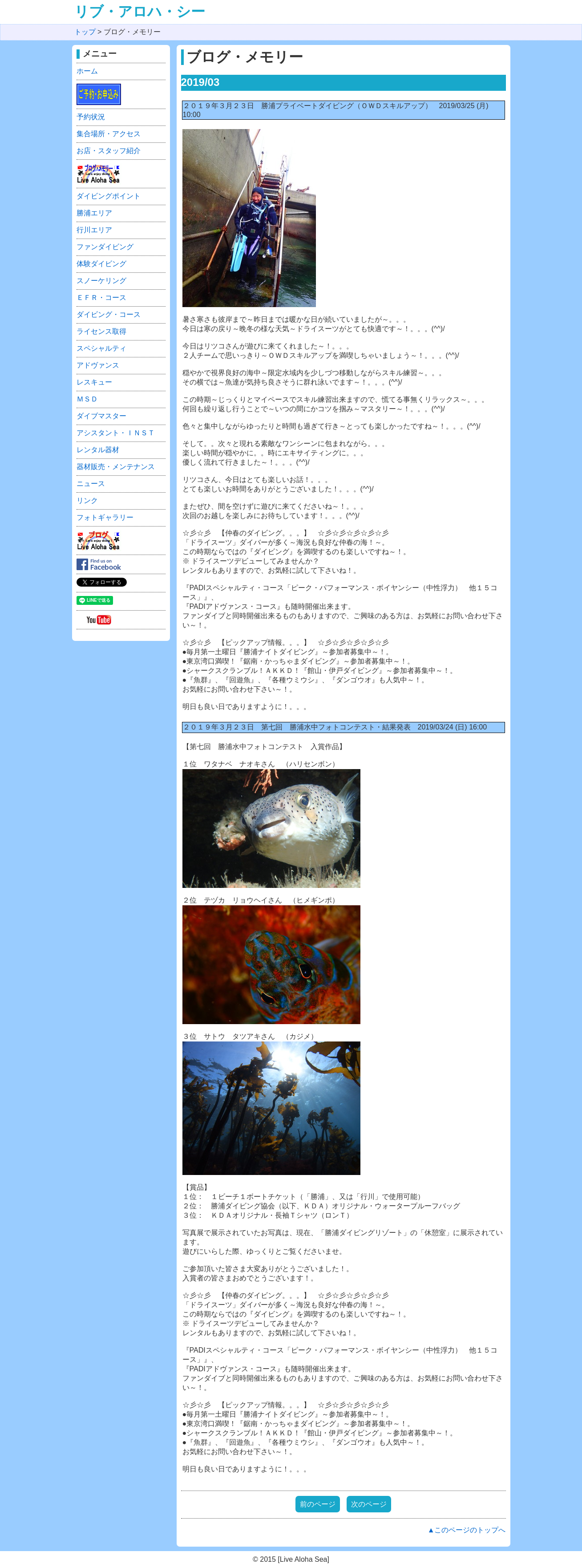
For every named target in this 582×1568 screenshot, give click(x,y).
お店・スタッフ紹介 (109, 150)
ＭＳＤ (87, 399)
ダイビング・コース (109, 314)
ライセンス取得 (101, 331)
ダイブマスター (101, 416)
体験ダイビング (101, 263)
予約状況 (91, 117)
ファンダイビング (105, 247)
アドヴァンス (98, 365)
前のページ (317, 1504)
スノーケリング (101, 280)
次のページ (369, 1504)
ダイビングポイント (109, 196)
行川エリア (94, 230)
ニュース (91, 483)
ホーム (87, 71)
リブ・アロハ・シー (139, 12)
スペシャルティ (101, 348)
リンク (87, 500)
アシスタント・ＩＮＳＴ (116, 433)
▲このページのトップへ (467, 1530)
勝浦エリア (94, 213)
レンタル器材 (98, 450)
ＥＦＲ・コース (101, 297)
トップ (85, 32)
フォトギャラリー (105, 517)
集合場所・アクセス (109, 134)
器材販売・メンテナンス (116, 466)
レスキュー (94, 382)
